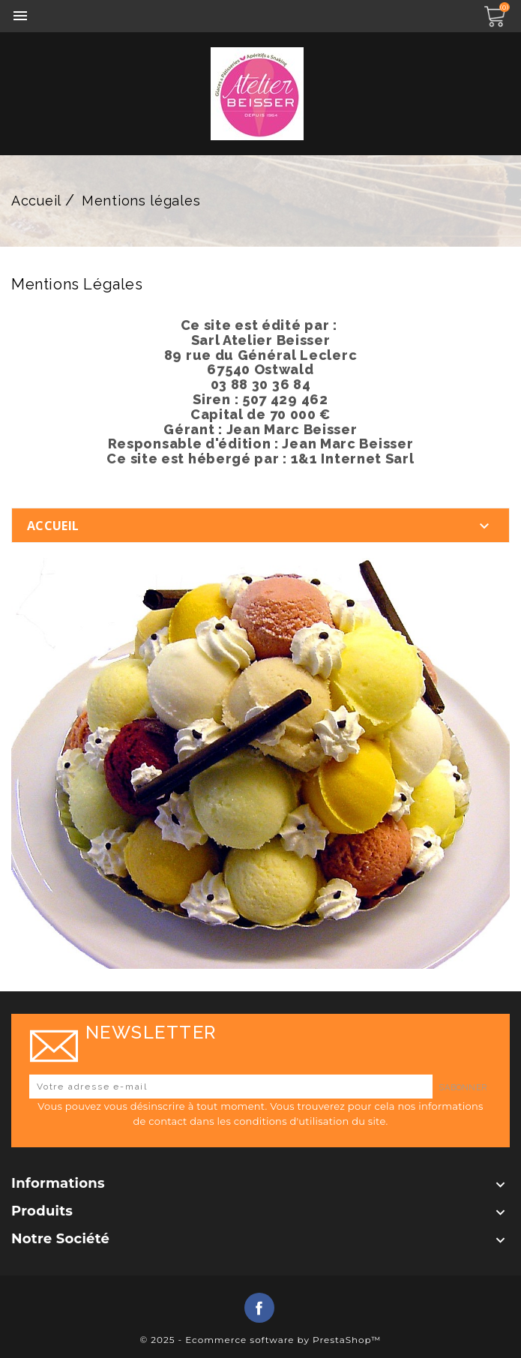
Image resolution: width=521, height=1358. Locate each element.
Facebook (259, 1308)
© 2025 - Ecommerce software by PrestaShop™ (260, 1339)
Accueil (53, 525)
